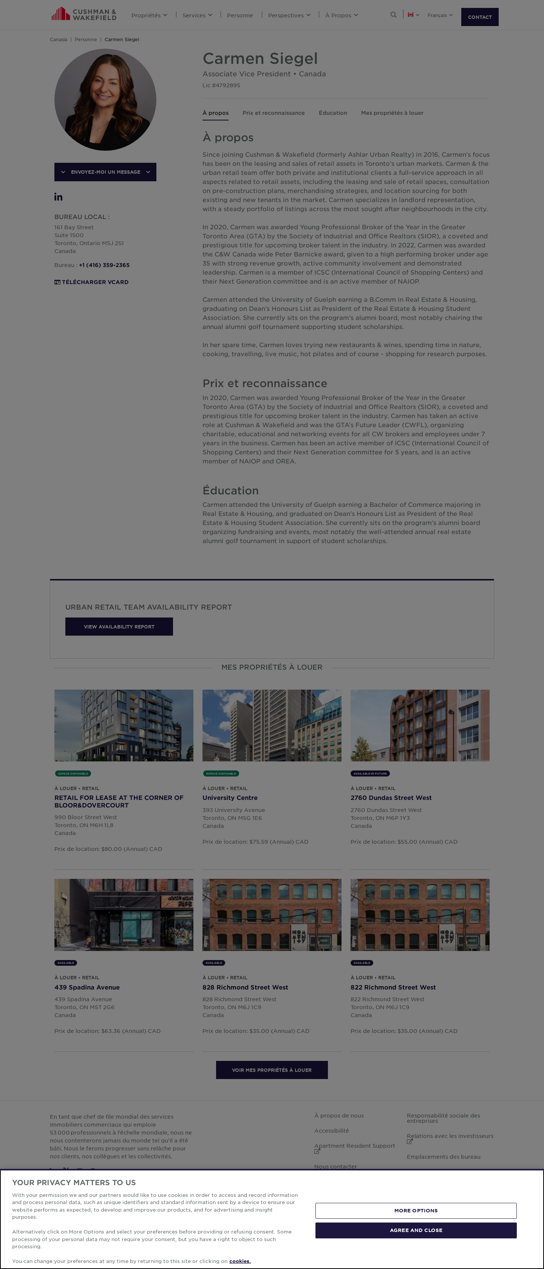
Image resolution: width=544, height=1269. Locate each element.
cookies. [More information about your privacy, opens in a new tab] (240, 1261)
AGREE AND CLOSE (416, 1230)
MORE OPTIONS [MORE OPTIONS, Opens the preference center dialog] (416, 1210)
